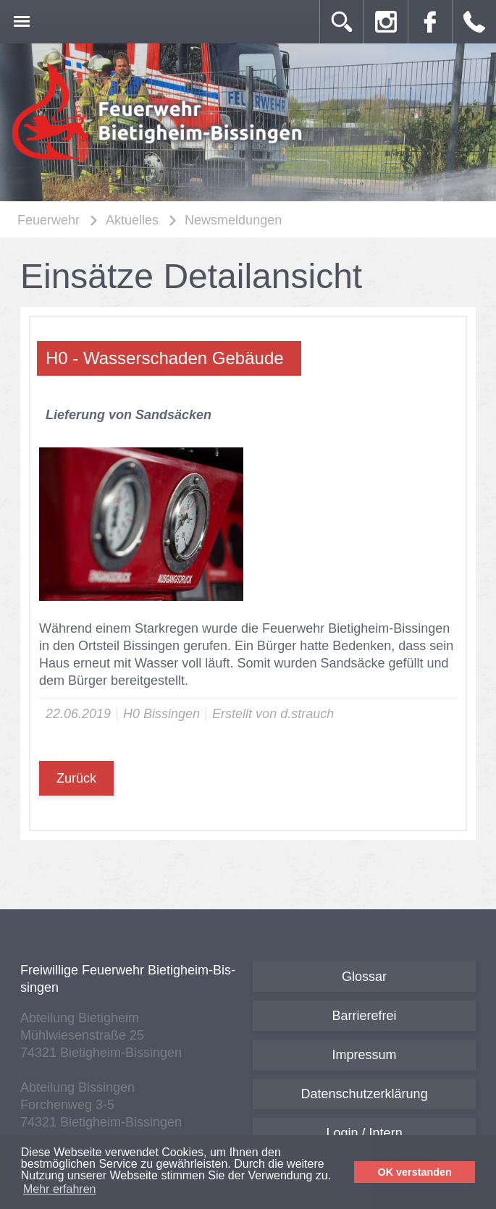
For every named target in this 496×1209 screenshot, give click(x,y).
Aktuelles (132, 220)
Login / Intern (365, 1133)
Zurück (76, 778)
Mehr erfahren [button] (59, 1189)
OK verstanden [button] (415, 1172)
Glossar (364, 976)
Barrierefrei (364, 1015)
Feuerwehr (48, 220)
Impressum (364, 1055)
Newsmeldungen (233, 220)
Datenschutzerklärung (364, 1094)
